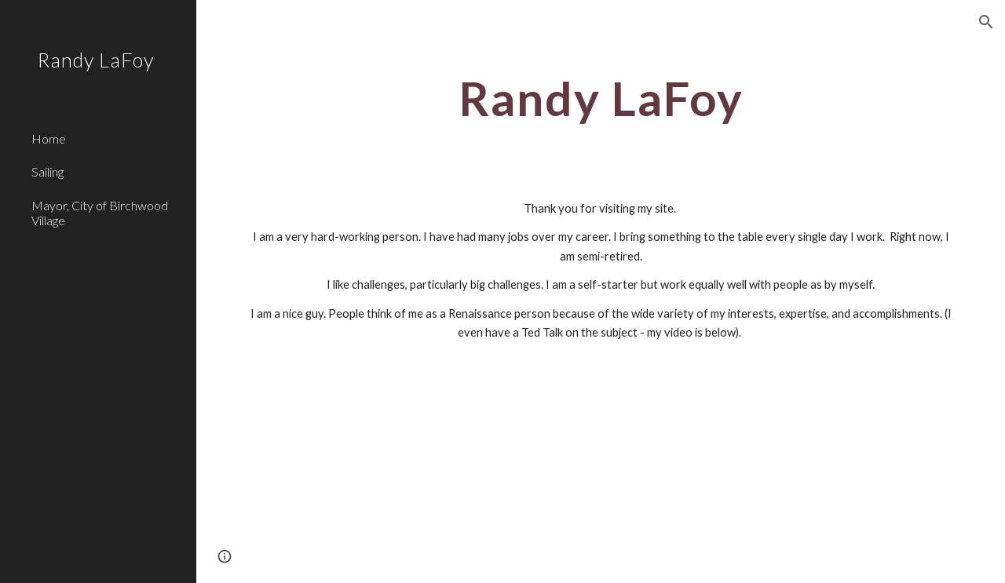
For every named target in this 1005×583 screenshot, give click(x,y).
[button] (986, 22)
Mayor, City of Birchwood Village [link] (99, 213)
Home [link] (48, 138)
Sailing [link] (47, 171)
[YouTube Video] (539, 475)
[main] (601, 98)
